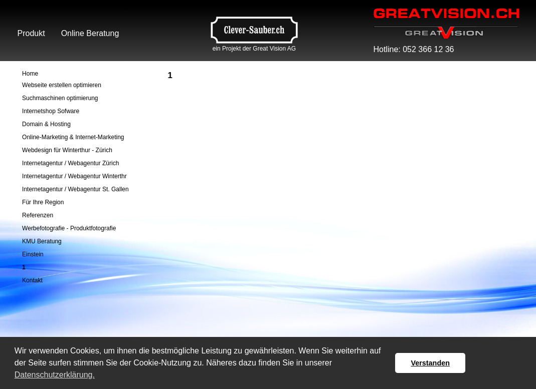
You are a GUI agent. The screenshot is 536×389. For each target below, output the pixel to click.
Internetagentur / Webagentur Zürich (70, 163)
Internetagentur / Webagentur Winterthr (74, 176)
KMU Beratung (42, 241)
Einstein (33, 254)
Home (30, 73)
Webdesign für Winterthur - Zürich (67, 150)
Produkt (31, 33)
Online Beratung (90, 33)
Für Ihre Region (43, 202)
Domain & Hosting (46, 124)
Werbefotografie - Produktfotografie (69, 228)
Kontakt (32, 280)
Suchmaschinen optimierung (60, 98)
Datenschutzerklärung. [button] (55, 374)
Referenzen (37, 215)
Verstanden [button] (430, 363)
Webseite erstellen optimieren (61, 85)
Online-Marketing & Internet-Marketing (73, 137)
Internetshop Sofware (50, 111)
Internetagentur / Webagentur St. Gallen (75, 189)
